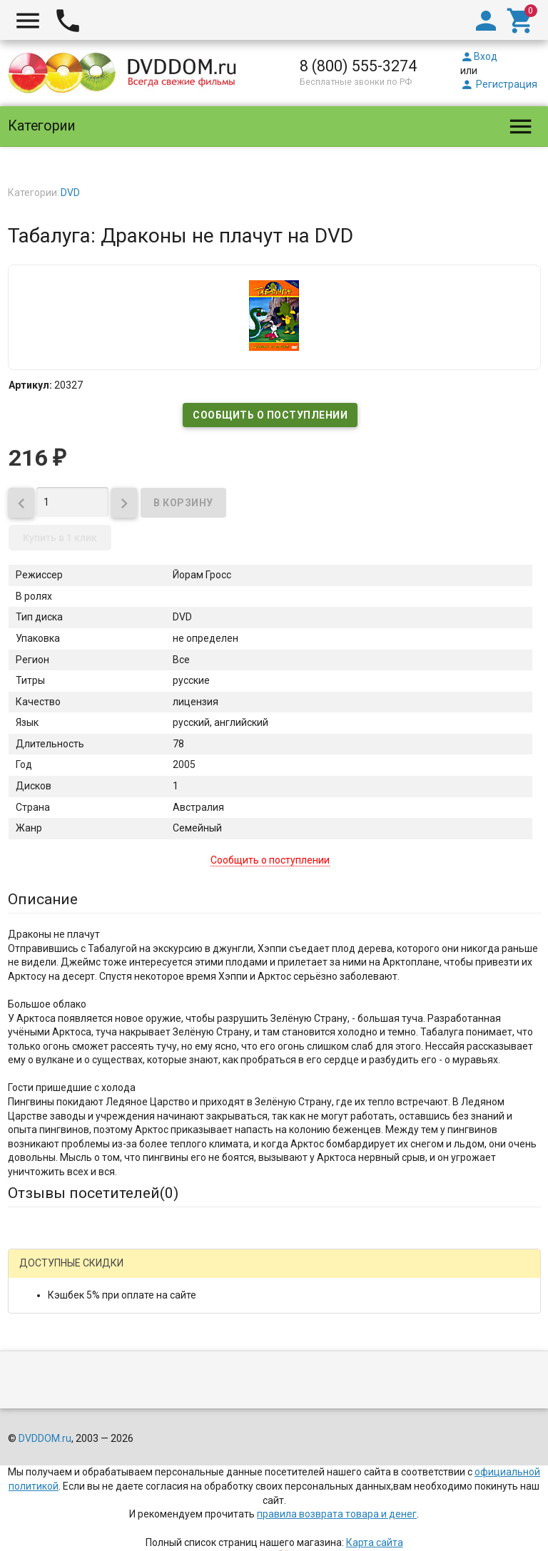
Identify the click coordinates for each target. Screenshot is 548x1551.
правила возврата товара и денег (337, 1514)
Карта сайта (374, 1542)
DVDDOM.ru (45, 1438)
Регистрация (498, 84)
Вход (478, 56)
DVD (70, 192)
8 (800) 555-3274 (358, 66)
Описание (43, 899)
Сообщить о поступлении (270, 415)
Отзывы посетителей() (93, 1193)
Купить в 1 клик (60, 537)
